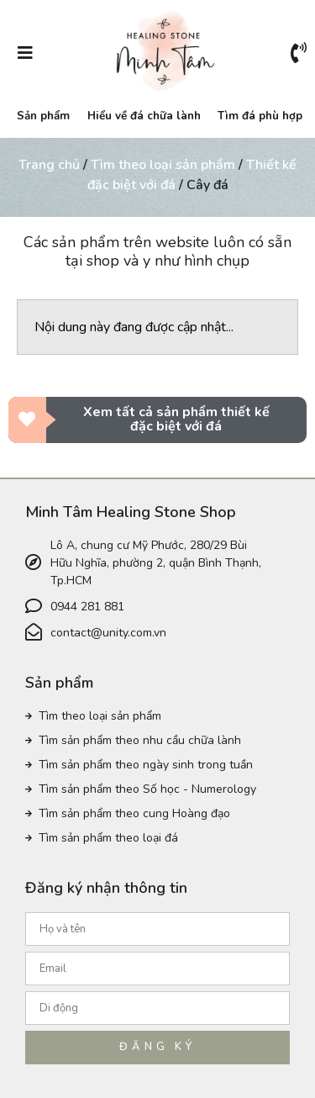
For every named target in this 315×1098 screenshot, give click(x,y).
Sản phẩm (43, 116)
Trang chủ (49, 165)
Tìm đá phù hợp (260, 116)
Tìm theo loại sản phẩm (163, 165)
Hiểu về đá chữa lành (144, 116)
